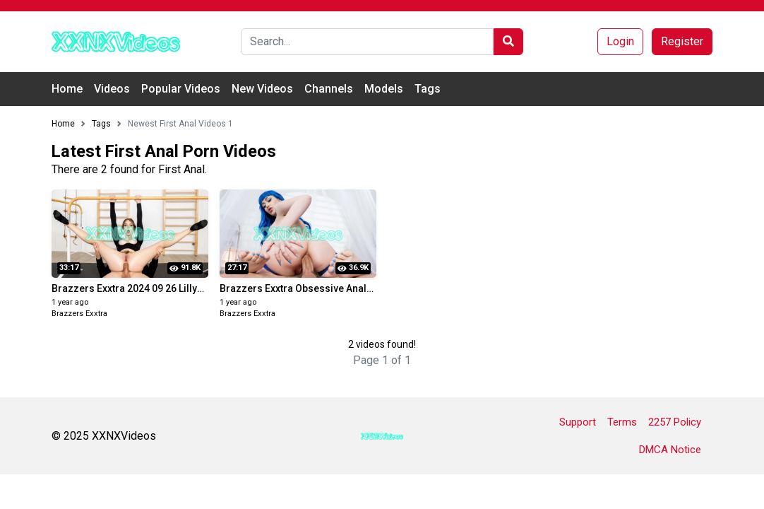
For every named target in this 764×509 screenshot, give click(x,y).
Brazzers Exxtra (79, 313)
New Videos (262, 88)
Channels (328, 88)
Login (620, 41)
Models (383, 88)
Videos (112, 88)
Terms (622, 422)
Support (577, 422)
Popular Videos (180, 88)
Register (682, 41)
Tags (427, 88)
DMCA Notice (670, 449)
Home (67, 88)
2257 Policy (674, 422)
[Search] (367, 41)
